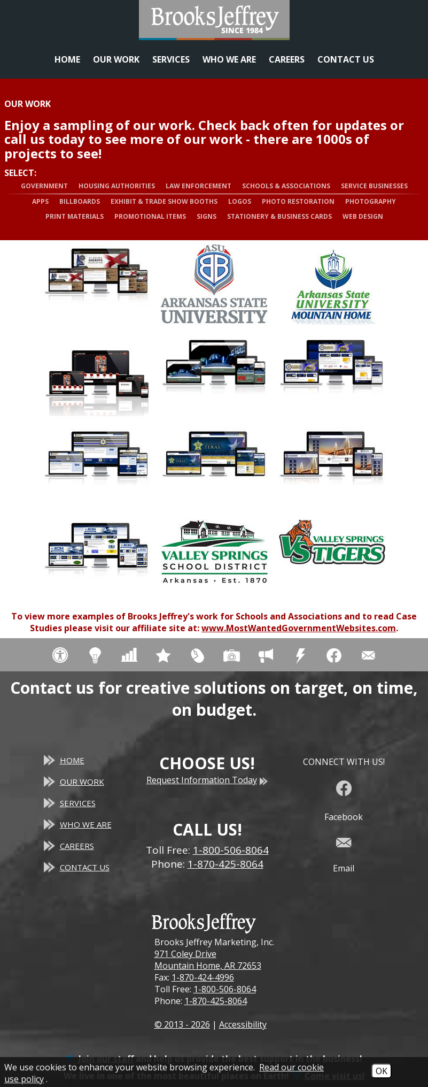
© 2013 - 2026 (182, 1024)
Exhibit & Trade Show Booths (164, 201)
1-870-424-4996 (203, 977)
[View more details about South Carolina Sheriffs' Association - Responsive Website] (96, 559)
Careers (287, 59)
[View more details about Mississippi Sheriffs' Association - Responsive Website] (96, 467)
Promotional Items (150, 216)
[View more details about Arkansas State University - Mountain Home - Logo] (332, 284)
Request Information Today (207, 780)
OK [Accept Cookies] (381, 1071)
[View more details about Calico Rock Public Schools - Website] (96, 376)
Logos (239, 201)
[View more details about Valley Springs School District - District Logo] (214, 559)
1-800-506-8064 (224, 989)
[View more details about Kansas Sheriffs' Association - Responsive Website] (332, 376)
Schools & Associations (286, 185)
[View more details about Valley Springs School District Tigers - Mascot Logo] (332, 559)
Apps (40, 201)
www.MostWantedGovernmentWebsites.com (298, 628)
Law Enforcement (198, 185)
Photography (370, 201)
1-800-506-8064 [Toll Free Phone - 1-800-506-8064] (231, 850)
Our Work (116, 59)
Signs (206, 216)
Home (67, 59)
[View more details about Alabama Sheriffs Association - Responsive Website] (96, 284)
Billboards (79, 201)
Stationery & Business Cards (279, 216)
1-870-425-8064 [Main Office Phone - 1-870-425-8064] (225, 864)
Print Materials (74, 216)
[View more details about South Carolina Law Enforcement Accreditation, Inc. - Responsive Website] (332, 467)
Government (44, 185)
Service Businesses (374, 185)
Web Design (363, 216)
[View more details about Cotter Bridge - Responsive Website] (214, 376)
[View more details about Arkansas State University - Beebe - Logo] (214, 284)
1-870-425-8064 (215, 1001)
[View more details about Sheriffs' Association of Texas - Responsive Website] (214, 467)
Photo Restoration (298, 201)
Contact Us (345, 59)
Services (171, 59)
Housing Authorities (117, 185)
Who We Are (229, 59)
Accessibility (243, 1024)
